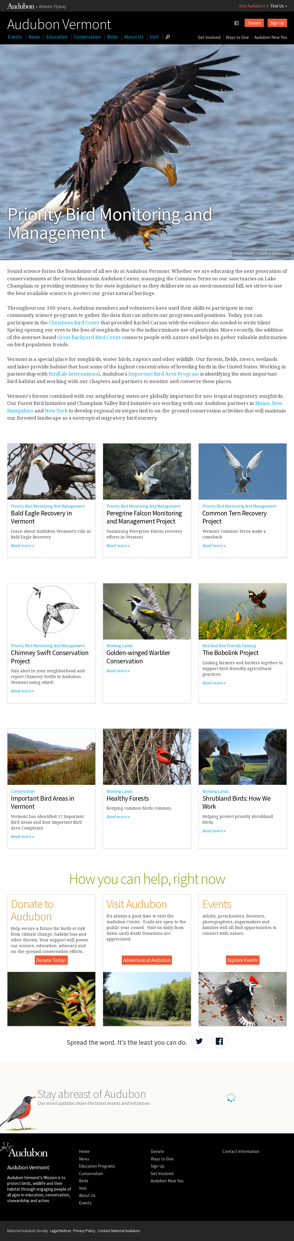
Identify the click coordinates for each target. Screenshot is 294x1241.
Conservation (87, 37)
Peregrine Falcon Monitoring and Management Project (144, 517)
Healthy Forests (128, 798)
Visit (154, 37)
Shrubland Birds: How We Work (236, 802)
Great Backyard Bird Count (89, 337)
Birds (112, 37)
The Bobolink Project (230, 652)
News (34, 37)
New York (56, 410)
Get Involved (209, 37)
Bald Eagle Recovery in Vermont (41, 517)
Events (15, 37)
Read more (21, 545)
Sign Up (277, 23)
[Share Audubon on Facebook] (219, 1040)
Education (56, 37)
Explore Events (242, 960)
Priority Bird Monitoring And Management (48, 506)
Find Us (277, 6)
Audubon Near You (270, 37)
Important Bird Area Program (163, 373)
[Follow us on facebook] (236, 23)
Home (84, 1151)
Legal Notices (60, 1230)
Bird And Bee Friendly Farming (229, 645)
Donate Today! (51, 960)
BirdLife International (74, 373)
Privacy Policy (84, 1230)
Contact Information (241, 1151)
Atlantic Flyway (52, 6)
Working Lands (120, 645)
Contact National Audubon (119, 1230)
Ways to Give (237, 37)
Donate (254, 23)
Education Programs (97, 1166)
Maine (262, 403)
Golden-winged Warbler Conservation (138, 656)
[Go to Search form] (167, 37)
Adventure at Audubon (147, 960)
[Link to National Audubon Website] (20, 7)
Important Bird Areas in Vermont (42, 802)
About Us (133, 37)
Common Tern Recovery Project (234, 517)
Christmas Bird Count (74, 322)
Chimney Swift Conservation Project (49, 656)
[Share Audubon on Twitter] (199, 1040)
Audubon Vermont (59, 23)
